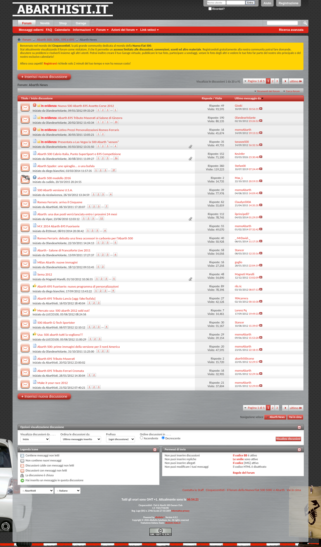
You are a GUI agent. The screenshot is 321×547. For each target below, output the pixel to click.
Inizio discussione (42, 98)
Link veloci (148, 30)
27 (222, 298)
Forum (26, 23)
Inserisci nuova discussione (44, 77)
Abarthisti (52, 207)
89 (222, 286)
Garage (81, 23)
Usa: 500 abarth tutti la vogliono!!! (60, 334)
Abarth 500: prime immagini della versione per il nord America (78, 347)
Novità (45, 23)
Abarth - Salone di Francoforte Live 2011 (63, 250)
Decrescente (171, 438)
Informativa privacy (180, 510)
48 (222, 274)
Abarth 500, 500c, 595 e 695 (55, 39)
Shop (63, 23)
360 (221, 166)
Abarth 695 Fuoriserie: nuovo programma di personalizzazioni (78, 286)
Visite (218, 98)
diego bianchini (55, 171)
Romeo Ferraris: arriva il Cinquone (59, 202)
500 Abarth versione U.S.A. (55, 190)
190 (221, 117)
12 (101, 218)
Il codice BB (240, 455)
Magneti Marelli (55, 279)
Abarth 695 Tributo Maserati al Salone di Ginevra (90, 118)
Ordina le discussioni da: (75, 434)
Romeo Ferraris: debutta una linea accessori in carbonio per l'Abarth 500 (85, 238)
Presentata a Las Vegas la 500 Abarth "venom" (88, 142)
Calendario (62, 30)
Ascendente (149, 438)
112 (221, 214)
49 (222, 105)
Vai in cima (295, 417)
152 (221, 154)
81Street (51, 231)
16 (222, 129)
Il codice (238, 463)
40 (222, 238)
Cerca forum (293, 91)
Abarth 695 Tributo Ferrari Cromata (60, 371)
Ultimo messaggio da (249, 98)
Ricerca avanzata (291, 30)
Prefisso (111, 434)
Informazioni (82, 30)
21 (222, 382)
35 (222, 142)
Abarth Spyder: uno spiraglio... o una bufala (66, 166)
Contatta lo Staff (193, 490)
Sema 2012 (44, 274)
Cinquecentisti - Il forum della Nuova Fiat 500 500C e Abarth (245, 490)
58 (222, 250)
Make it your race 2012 (52, 383)
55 (222, 226)
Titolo (24, 98)
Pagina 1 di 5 (256, 81)
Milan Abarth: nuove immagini (57, 262)
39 (222, 190)
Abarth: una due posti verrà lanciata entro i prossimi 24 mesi (77, 214)
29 (222, 334)
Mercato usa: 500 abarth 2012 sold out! (63, 310)
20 (116, 122)
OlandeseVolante (56, 110)
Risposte (207, 98)
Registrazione (288, 3)
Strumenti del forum (268, 91)
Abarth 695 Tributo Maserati (56, 359)
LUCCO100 (52, 314)
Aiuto (267, 3)
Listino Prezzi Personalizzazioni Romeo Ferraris (88, 130)
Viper (49, 219)
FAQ (49, 30)
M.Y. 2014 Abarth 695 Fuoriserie (58, 226)
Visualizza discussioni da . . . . (37, 434)
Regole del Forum (244, 472)
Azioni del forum (123, 30)
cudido (50, 182)
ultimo (296, 81)
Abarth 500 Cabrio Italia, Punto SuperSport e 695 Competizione (79, 154)
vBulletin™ (160, 517)
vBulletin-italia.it (173, 522)
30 (222, 322)
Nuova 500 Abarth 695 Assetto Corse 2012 (86, 106)
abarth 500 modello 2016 (54, 178)
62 (222, 202)
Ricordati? (216, 9)
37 (113, 170)
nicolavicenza (54, 195)
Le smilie (238, 459)
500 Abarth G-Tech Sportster (56, 322)
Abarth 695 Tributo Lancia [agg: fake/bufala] (66, 298)
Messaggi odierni (31, 30)
